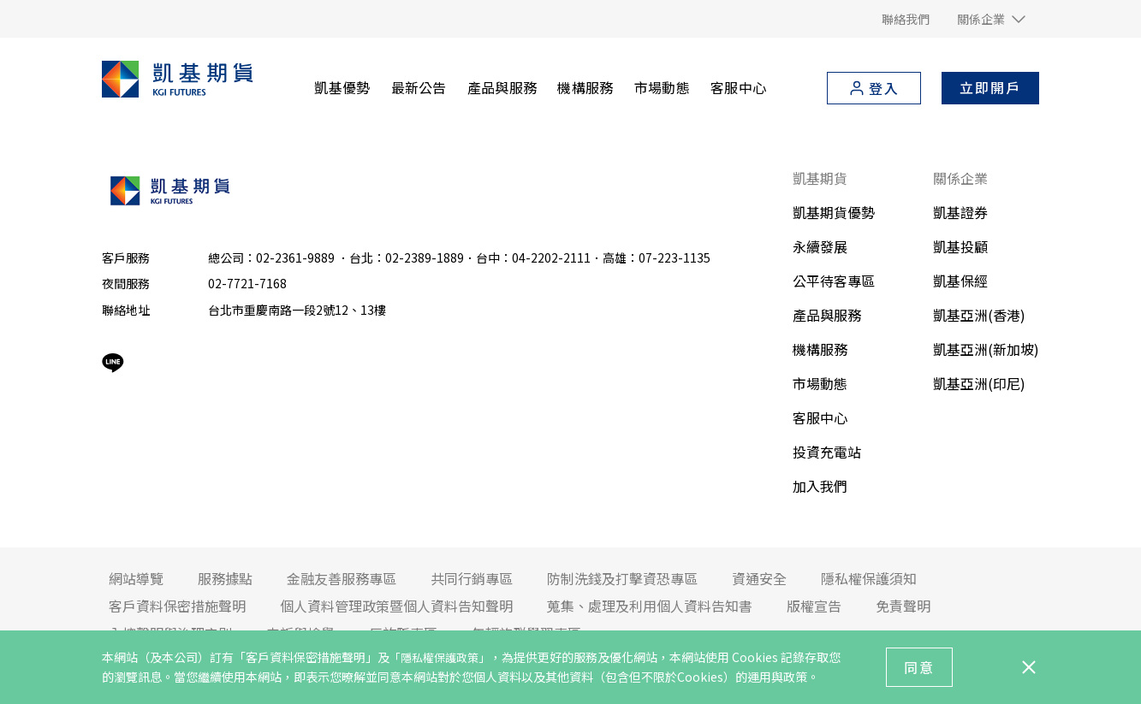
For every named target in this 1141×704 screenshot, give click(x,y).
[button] (991, 19)
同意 (919, 667)
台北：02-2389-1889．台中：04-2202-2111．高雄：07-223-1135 (529, 257)
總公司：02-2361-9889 (272, 257)
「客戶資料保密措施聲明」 (305, 657)
